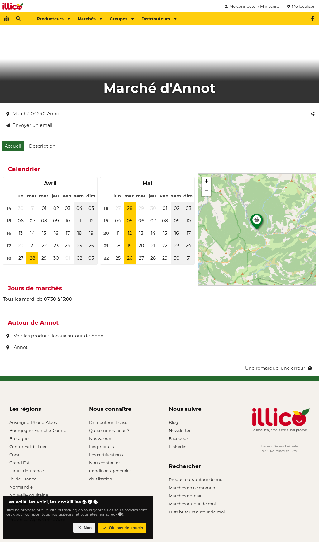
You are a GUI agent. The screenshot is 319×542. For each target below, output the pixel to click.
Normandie (21, 486)
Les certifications (106, 454)
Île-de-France (22, 478)
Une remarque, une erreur (279, 368)
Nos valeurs (100, 438)
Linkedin (178, 446)
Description (42, 146)
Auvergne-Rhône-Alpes (33, 422)
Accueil (13, 146)
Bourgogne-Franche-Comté (37, 430)
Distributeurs (158, 18)
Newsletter (180, 430)
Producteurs (53, 18)
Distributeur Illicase (108, 422)
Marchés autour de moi (192, 503)
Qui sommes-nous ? (109, 430)
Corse (15, 454)
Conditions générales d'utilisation (110, 471)
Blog (173, 422)
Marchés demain (186, 495)
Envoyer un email (29, 125)
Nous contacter (104, 462)
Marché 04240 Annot (33, 114)
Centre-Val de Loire (28, 446)
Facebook (179, 438)
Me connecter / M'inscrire (251, 6)
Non (84, 528)
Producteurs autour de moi (196, 479)
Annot (17, 347)
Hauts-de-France (26, 470)
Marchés (90, 18)
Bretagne (19, 438)
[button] (256, 223)
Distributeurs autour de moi (197, 511)
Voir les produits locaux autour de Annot (55, 336)
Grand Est (19, 462)
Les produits (101, 446)
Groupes (122, 18)
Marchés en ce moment (193, 487)
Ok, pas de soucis (122, 528)
